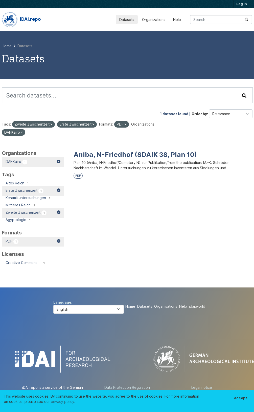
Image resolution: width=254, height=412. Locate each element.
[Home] (7, 46)
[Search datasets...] (221, 19)
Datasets (126, 19)
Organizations (153, 19)
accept (240, 398)
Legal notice (201, 387)
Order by (199, 114)
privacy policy (62, 401)
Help (177, 19)
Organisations (165, 306)
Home (130, 306)
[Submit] (246, 19)
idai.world (197, 306)
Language (62, 302)
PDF (78, 175)
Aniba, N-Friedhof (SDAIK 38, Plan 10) (135, 154)
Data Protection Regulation (127, 387)
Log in (241, 4)
